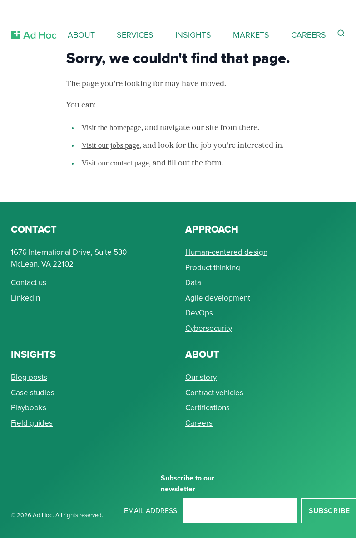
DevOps (199, 313)
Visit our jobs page (111, 145)
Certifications (207, 407)
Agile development (217, 298)
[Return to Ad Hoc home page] (34, 24)
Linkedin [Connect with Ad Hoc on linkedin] (25, 298)
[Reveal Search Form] (341, 33)
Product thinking (212, 267)
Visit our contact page (115, 163)
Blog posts (29, 377)
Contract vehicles (214, 392)
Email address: (151, 510)
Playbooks (28, 407)
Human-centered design (226, 252)
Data (193, 282)
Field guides (32, 423)
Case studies (32, 392)
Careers (199, 423)
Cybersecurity (208, 328)
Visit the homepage (111, 127)
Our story (201, 377)
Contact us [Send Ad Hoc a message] (28, 282)
